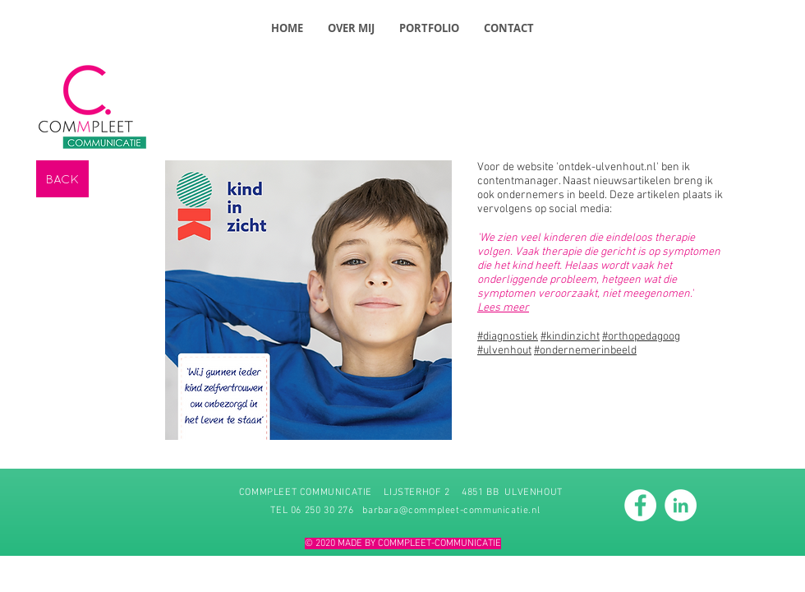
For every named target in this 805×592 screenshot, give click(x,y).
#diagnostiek (507, 337)
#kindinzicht (570, 337)
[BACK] (62, 178)
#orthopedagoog (641, 337)
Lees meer (503, 308)
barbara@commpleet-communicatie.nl (451, 510)
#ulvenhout (504, 351)
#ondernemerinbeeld (585, 351)
